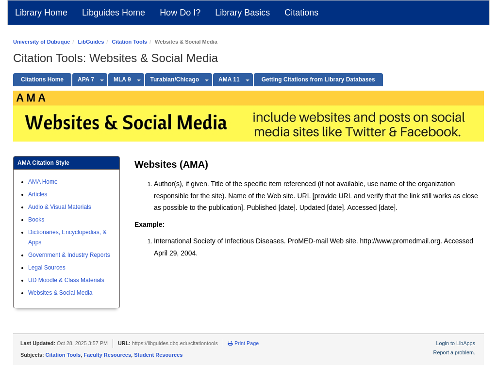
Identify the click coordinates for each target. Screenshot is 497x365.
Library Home (41, 12)
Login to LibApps (455, 343)
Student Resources (158, 355)
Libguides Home (113, 12)
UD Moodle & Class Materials (66, 280)
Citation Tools (129, 42)
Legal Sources (47, 267)
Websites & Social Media (60, 292)
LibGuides (91, 42)
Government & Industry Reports (69, 255)
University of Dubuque (41, 42)
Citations (301, 12)
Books (36, 219)
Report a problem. (454, 352)
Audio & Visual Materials (59, 207)
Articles (37, 194)
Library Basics (242, 12)
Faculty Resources (107, 355)
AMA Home (43, 181)
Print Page (243, 343)
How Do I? (180, 12)
